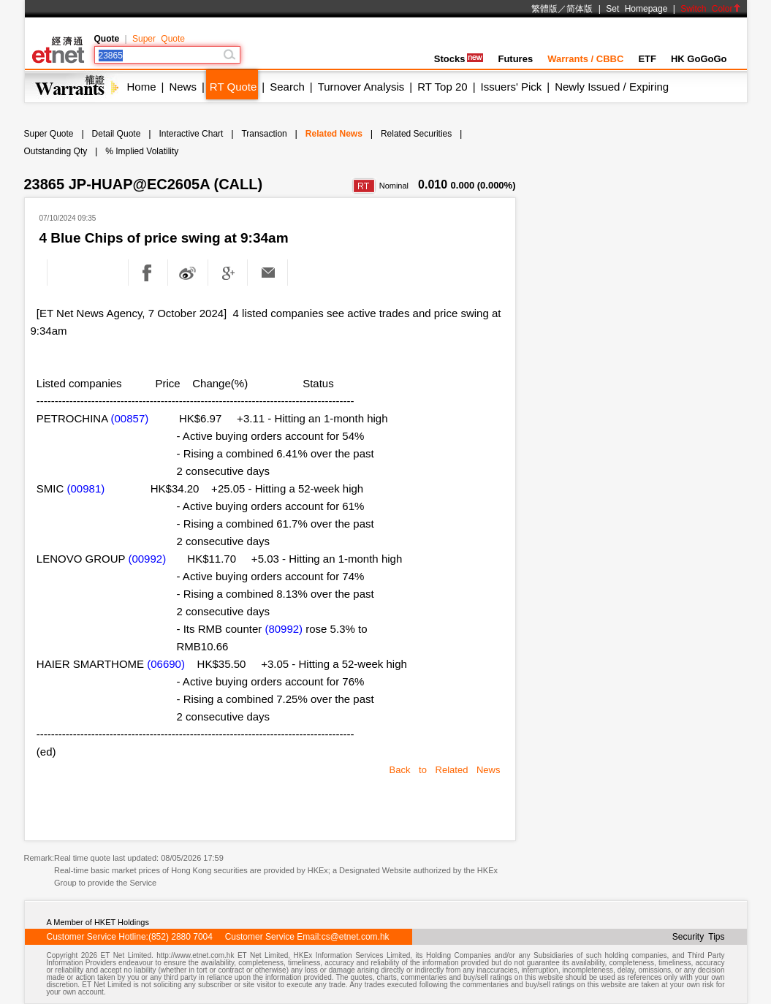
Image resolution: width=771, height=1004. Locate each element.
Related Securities (416, 134)
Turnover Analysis (361, 86)
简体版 (579, 9)
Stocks (459, 58)
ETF (647, 58)
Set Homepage (636, 9)
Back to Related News (445, 769)
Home (141, 86)
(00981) (86, 488)
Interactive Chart (191, 134)
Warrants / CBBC (585, 58)
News (183, 86)
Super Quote (158, 39)
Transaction (263, 134)
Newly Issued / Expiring (612, 86)
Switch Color (710, 9)
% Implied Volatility (141, 151)
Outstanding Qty (56, 151)
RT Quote (233, 86)
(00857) (130, 418)
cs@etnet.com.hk (356, 937)
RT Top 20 (442, 86)
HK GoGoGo (699, 58)
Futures (515, 58)
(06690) (166, 664)
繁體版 (544, 9)
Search (287, 86)
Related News (333, 134)
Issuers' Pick (511, 86)
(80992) (284, 629)
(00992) (147, 558)
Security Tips (698, 937)
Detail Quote (116, 134)
